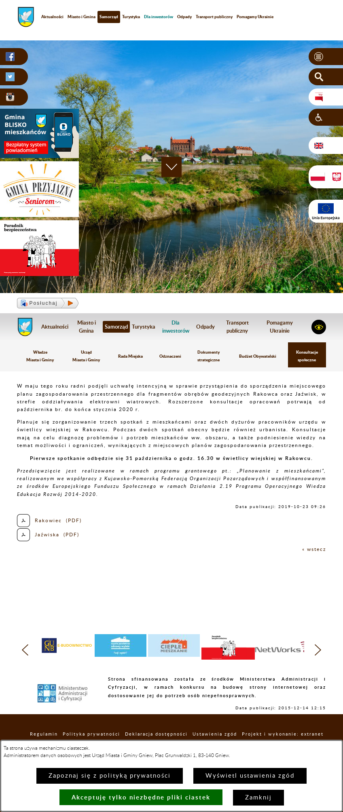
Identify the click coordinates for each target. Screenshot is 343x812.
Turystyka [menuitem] (131, 16)
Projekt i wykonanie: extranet (283, 734)
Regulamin (44, 734)
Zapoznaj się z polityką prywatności (110, 776)
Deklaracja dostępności (156, 734)
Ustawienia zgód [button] (215, 734)
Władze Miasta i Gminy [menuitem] (40, 356)
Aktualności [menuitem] (52, 16)
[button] (325, 56)
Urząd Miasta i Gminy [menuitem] (86, 356)
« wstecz (314, 549)
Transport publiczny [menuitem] (214, 16)
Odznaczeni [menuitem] (170, 356)
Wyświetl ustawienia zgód (249, 776)
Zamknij (258, 798)
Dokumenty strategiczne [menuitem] (208, 356)
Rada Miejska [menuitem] (130, 356)
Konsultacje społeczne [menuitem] (307, 356)
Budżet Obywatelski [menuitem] (257, 356)
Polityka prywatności (91, 734)
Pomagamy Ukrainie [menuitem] (255, 16)
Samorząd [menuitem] (109, 16)
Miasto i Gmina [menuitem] (81, 16)
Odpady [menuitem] (184, 16)
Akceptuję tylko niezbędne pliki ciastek (141, 797)
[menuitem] (158, 17)
